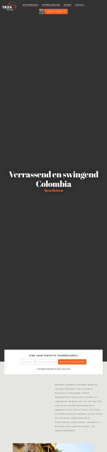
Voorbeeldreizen (51, 5)
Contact (79, 5)
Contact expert (52, 11)
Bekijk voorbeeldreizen (72, 362)
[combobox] (29, 361)
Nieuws (67, 5)
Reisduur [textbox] (27, 362)
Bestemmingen (30, 5)
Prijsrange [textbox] (46, 362)
